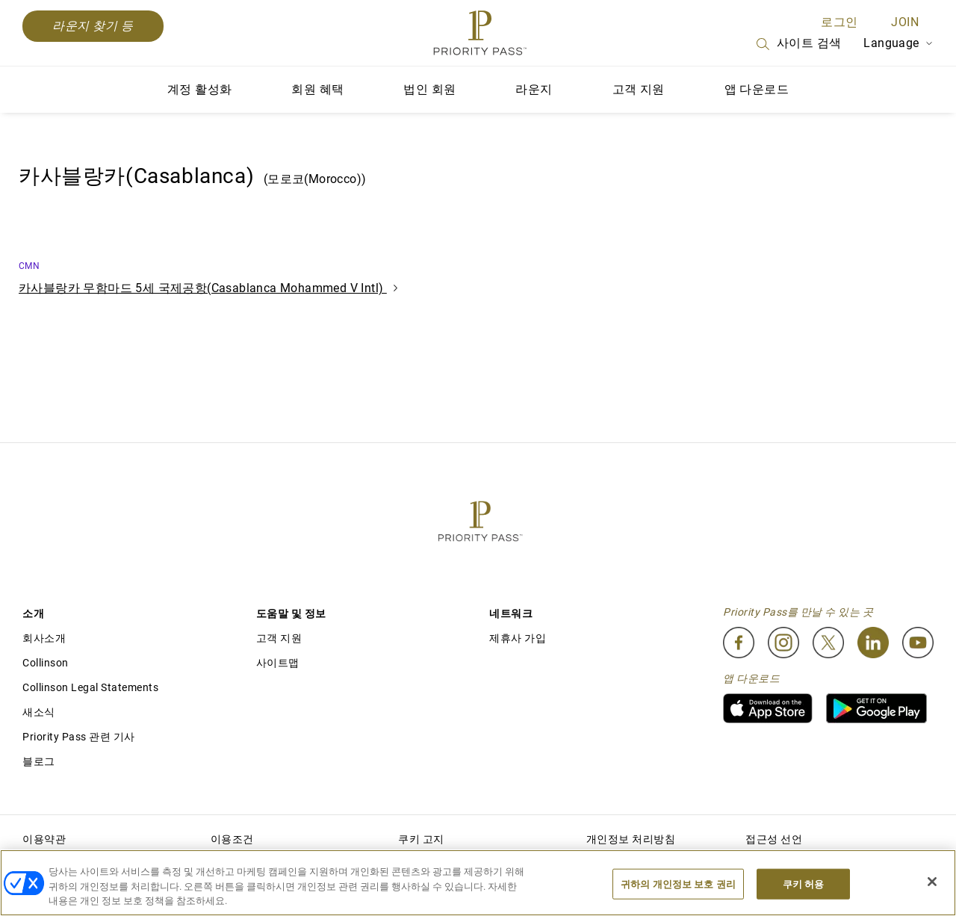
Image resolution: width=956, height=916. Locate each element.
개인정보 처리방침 (631, 839)
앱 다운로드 (756, 89)
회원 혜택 (317, 89)
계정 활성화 (199, 89)
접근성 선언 (773, 839)
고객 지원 (638, 89)
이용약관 (44, 839)
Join (905, 22)
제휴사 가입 (517, 638)
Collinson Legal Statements (90, 687)
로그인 (839, 22)
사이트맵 (277, 663)
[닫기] (932, 881)
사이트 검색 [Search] (797, 44)
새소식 (38, 712)
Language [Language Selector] (898, 43)
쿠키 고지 (421, 839)
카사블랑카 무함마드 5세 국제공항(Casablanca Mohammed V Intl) (208, 288)
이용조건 (232, 839)
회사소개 (44, 638)
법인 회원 (429, 89)
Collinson (45, 663)
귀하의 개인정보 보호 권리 (678, 883)
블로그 (38, 761)
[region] (478, 883)
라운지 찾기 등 (93, 26)
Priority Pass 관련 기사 (78, 737)
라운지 (533, 89)
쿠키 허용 (804, 883)
